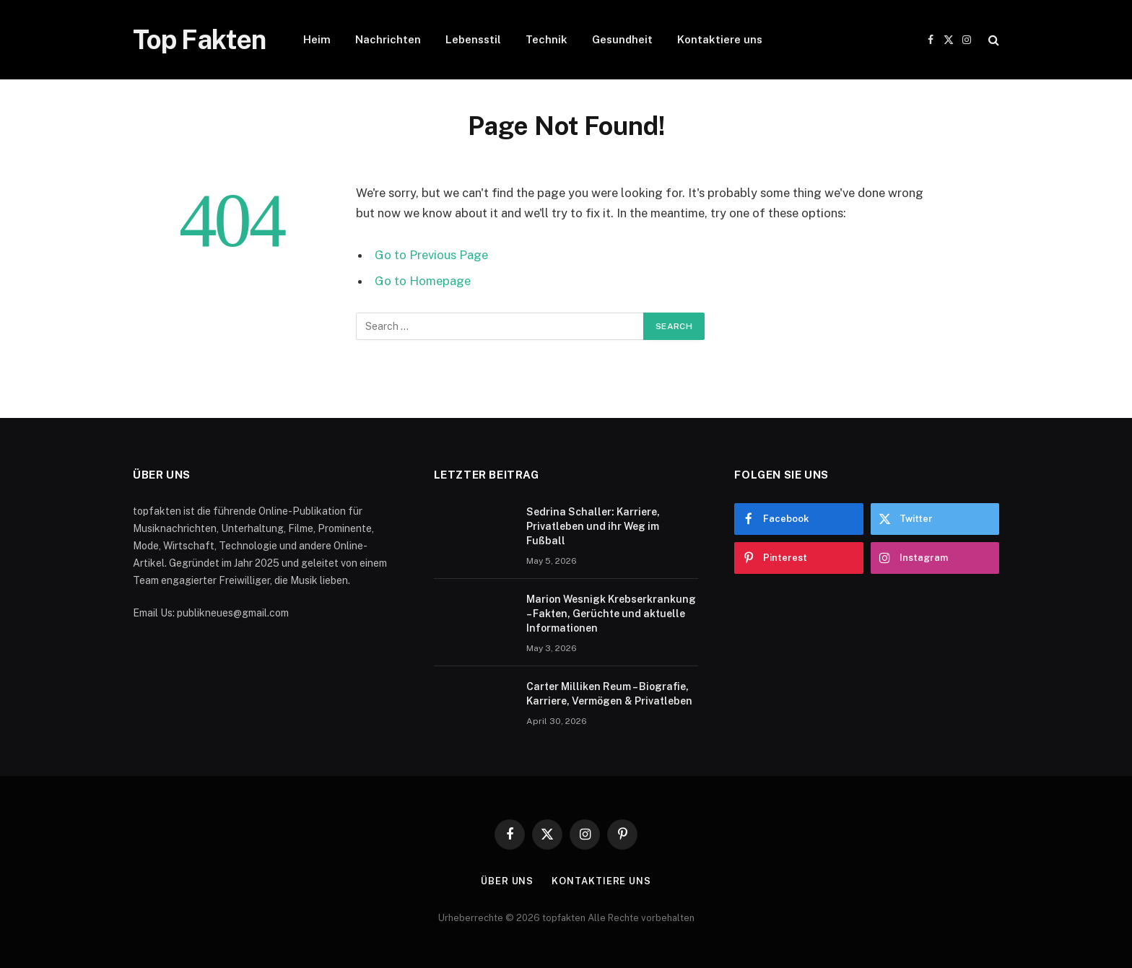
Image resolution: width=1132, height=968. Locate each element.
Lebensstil (473, 39)
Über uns (507, 881)
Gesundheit (622, 39)
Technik (546, 39)
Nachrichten (388, 39)
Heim (317, 39)
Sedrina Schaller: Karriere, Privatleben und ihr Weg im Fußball (593, 526)
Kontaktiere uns (719, 39)
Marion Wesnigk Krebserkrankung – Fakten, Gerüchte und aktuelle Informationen (611, 613)
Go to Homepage (423, 281)
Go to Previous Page (431, 255)
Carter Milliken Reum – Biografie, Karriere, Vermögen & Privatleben (609, 694)
